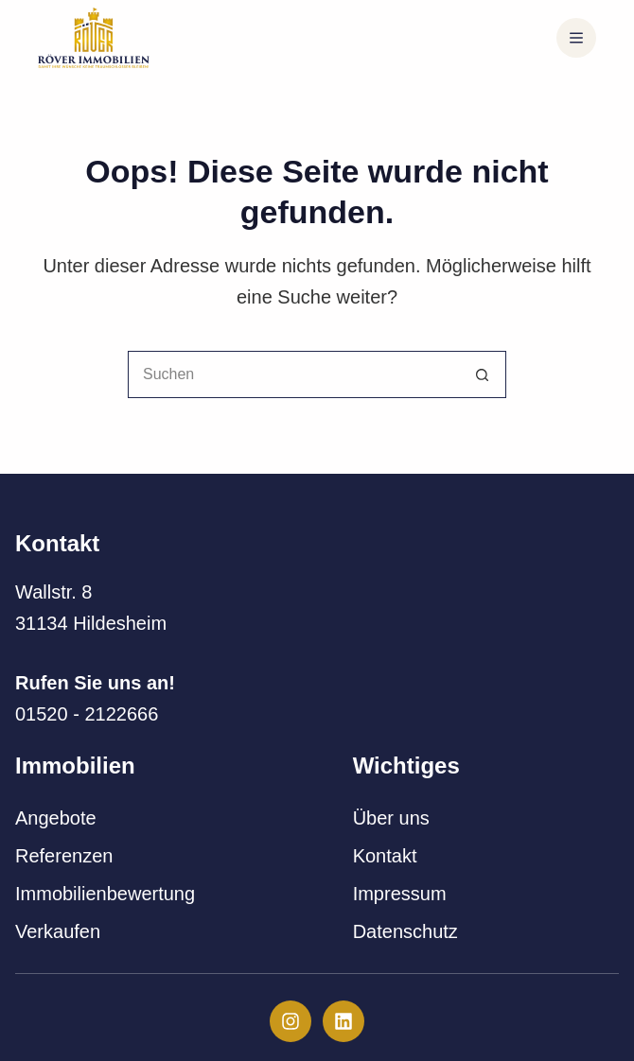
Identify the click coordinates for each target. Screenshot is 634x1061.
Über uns (391, 818)
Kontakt (385, 855)
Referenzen (64, 855)
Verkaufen (57, 931)
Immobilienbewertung (105, 893)
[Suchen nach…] (293, 374)
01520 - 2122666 (86, 714)
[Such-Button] (482, 374)
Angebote (56, 818)
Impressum (400, 893)
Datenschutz (405, 931)
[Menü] (576, 38)
